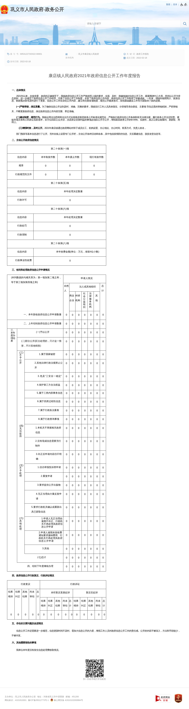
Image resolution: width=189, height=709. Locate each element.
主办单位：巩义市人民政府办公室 (20, 696)
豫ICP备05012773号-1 (38, 700)
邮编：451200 (72, 696)
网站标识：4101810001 (16, 700)
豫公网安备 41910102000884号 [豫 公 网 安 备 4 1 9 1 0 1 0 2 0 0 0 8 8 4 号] (66, 700)
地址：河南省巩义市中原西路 (50, 696)
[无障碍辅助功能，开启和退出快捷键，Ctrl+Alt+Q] (184, 4)
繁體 (168, 4)
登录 (175, 4)
